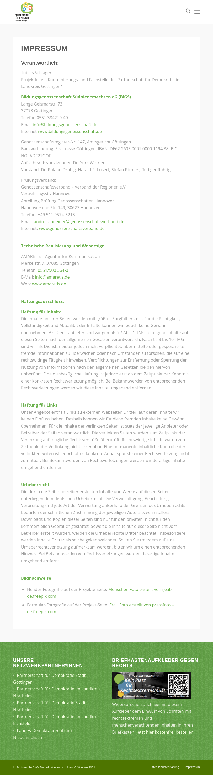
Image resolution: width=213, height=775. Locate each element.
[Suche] (185, 12)
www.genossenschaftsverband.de (71, 228)
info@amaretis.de (52, 277)
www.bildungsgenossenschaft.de (70, 131)
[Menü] (197, 12)
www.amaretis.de (49, 284)
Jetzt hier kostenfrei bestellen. (165, 732)
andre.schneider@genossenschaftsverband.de (79, 221)
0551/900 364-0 (53, 270)
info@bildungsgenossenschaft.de (65, 125)
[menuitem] (185, 12)
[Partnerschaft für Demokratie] (24, 12)
